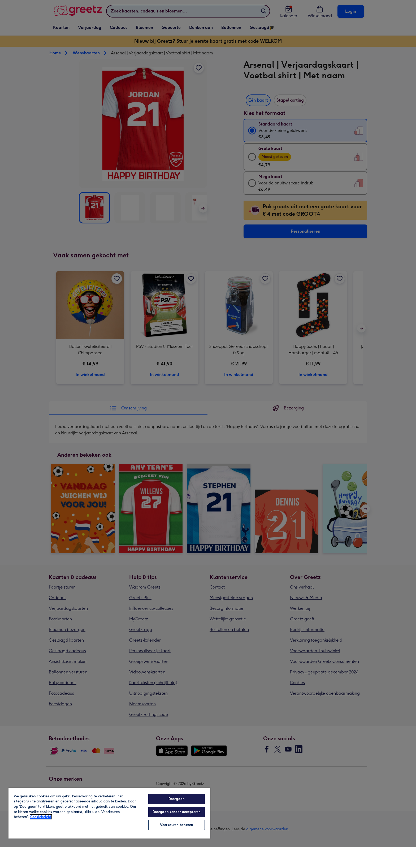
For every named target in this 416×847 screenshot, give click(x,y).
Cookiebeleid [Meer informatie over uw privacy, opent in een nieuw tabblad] (40, 817)
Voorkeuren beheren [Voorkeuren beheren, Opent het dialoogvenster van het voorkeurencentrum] (176, 825)
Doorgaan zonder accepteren (177, 812)
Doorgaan (176, 799)
